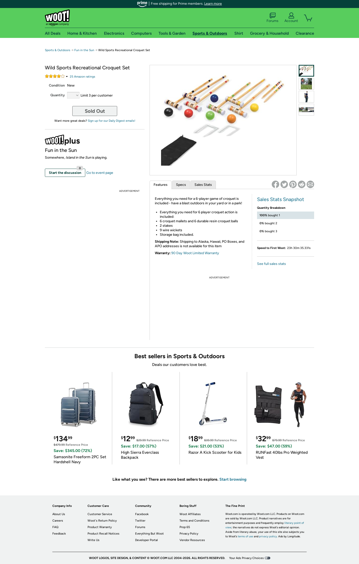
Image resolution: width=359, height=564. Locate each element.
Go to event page (99, 173)
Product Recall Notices (103, 533)
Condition (57, 85)
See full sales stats (271, 264)
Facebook (142, 514)
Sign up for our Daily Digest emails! (111, 120)
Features (161, 185)
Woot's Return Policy (102, 520)
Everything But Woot (149, 533)
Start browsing (233, 479)
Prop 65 (185, 527)
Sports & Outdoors (57, 50)
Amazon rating (82, 76)
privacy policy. (268, 536)
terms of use (245, 536)
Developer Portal (146, 540)
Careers (57, 520)
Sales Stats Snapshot (280, 199)
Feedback (59, 533)
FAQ (55, 527)
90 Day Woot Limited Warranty (195, 253)
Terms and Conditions (194, 520)
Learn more (213, 3)
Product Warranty (100, 527)
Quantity (57, 95)
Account (291, 17)
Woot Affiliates (190, 514)
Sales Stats (203, 185)
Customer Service (100, 514)
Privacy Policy (189, 533)
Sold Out (95, 111)
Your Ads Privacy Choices (246, 558)
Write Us (93, 540)
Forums (272, 17)
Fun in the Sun (84, 50)
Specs (181, 185)
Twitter (140, 520)
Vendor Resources (192, 540)
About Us (58, 514)
